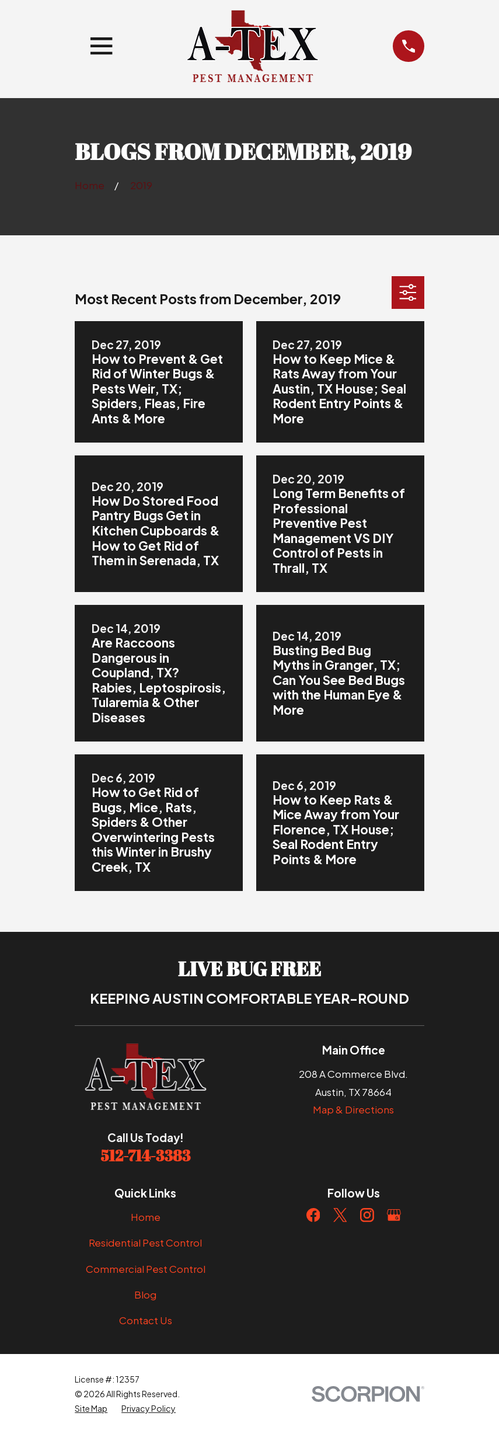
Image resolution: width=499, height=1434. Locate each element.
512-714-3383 (146, 1155)
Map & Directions (353, 1109)
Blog (145, 1294)
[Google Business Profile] (394, 1215)
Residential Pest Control (145, 1242)
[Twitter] (340, 1215)
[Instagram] (367, 1215)
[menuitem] (91, 1408)
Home (145, 1216)
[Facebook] (313, 1215)
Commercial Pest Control (145, 1268)
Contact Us (145, 1320)
